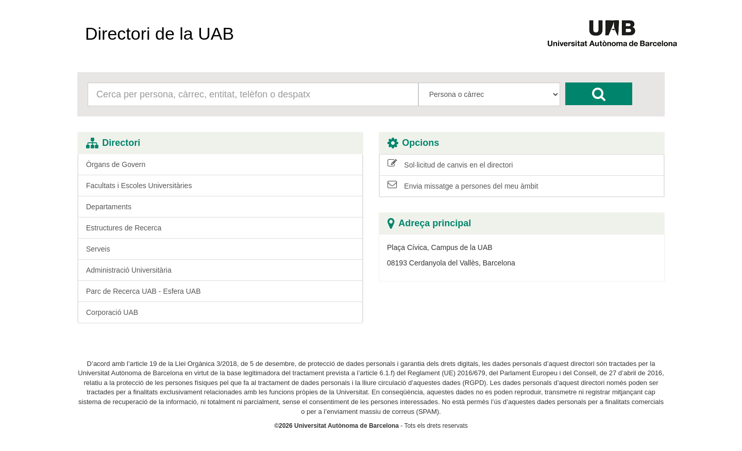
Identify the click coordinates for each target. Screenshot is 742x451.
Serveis (98, 249)
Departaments (108, 207)
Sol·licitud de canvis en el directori (450, 164)
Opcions (413, 143)
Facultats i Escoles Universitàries (139, 185)
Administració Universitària (129, 270)
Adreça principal (429, 223)
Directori (113, 143)
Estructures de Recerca (123, 228)
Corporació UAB (112, 312)
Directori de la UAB (159, 33)
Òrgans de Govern (115, 164)
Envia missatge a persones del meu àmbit (462, 185)
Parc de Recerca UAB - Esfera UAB (143, 291)
